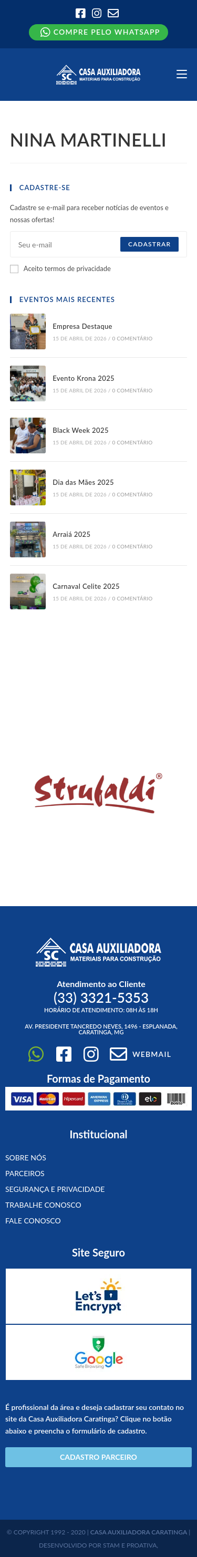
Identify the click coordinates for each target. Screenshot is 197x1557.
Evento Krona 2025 (84, 378)
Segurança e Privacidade (55, 1189)
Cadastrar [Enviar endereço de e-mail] (149, 244)
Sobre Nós (25, 1157)
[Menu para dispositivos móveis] (182, 74)
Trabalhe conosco (43, 1204)
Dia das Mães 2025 (83, 482)
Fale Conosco (33, 1220)
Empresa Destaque (82, 326)
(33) (101, 997)
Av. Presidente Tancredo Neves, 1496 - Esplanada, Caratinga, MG (101, 1029)
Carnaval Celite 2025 (86, 586)
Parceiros (25, 1173)
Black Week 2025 (81, 430)
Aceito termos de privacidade (60, 268)
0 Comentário (132, 338)
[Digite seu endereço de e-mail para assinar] (99, 244)
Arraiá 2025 (71, 534)
